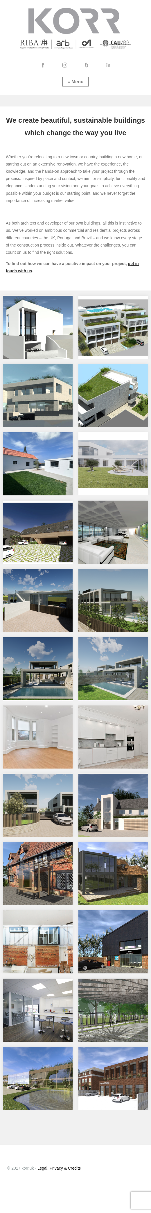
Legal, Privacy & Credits (59, 1168)
